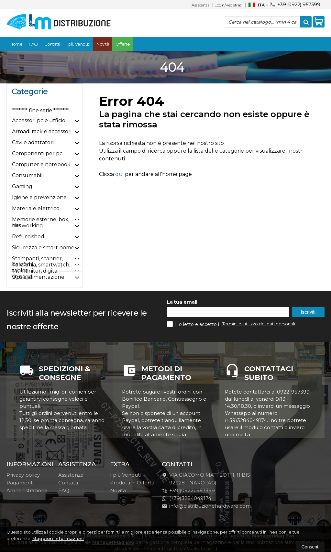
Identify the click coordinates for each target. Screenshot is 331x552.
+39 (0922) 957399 (295, 4)
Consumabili (28, 175)
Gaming (22, 186)
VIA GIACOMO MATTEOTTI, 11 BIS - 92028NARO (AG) (207, 479)
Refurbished (28, 236)
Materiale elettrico (36, 208)
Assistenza (200, 5)
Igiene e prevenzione (39, 197)
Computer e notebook (41, 164)
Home (16, 44)
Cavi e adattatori (33, 142)
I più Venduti (78, 44)
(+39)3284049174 (186, 498)
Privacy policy (23, 475)
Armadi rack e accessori (42, 131)
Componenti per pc (37, 153)
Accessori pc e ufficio (38, 120)
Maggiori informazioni (58, 538)
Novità (102, 44)
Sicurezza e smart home (43, 247)
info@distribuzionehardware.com (206, 506)
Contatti (52, 44)
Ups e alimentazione (38, 277)
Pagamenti (20, 483)
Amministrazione (27, 490)
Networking (27, 225)
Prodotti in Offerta (132, 483)
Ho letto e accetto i (193, 324)
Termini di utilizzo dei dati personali (258, 323)
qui (119, 174)
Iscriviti (308, 312)
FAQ (33, 44)
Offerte (123, 44)
